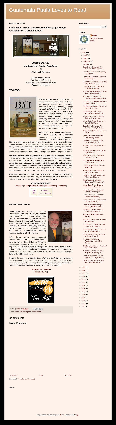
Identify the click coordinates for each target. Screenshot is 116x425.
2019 (84, 285)
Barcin (62, 415)
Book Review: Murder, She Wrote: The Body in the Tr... (95, 107)
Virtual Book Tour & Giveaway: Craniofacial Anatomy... (93, 87)
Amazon (19, 186)
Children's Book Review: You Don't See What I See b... (95, 247)
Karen (94, 35)
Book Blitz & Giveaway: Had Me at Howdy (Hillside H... (95, 102)
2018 (84, 288)
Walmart (62, 186)
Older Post (68, 375)
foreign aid (27, 312)
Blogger (76, 415)
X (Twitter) (45, 269)
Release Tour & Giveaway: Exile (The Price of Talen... (94, 176)
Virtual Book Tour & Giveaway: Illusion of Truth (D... (93, 156)
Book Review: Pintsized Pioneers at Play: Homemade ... (94, 230)
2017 (84, 291)
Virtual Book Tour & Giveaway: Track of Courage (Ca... (93, 191)
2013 (84, 304)
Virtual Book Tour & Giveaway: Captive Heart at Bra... (93, 117)
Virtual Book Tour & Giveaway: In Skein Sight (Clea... (94, 122)
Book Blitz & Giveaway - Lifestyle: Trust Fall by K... (94, 78)
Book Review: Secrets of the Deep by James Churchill (95, 235)
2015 (84, 298)
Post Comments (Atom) (27, 379)
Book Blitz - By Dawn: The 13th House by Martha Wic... (94, 225)
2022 (84, 276)
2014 (84, 301)
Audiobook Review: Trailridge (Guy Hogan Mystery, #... (93, 252)
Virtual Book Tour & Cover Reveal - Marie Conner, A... (94, 201)
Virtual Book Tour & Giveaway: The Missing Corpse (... (93, 186)
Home (41, 375)
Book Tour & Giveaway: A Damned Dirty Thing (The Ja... (95, 82)
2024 (84, 270)
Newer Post (13, 375)
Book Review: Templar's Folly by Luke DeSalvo (94, 151)
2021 (84, 279)
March (85, 58)
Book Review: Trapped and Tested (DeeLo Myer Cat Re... (95, 92)
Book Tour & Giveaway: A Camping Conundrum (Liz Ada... (95, 97)
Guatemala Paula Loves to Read (47, 10)
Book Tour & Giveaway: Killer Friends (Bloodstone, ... (93, 141)
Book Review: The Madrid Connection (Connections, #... (94, 181)
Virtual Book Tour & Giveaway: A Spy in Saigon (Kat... (94, 171)
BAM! (26, 186)
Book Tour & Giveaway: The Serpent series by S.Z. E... (93, 127)
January (86, 64)
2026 (84, 52)
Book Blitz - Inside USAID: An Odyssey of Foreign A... (93, 210)
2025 (84, 267)
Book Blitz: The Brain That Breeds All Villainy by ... (95, 220)
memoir (34, 312)
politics (39, 312)
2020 (84, 282)
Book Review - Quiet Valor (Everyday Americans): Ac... (93, 112)
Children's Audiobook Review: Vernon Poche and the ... (93, 261)
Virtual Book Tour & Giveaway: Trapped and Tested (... (93, 196)
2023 (84, 273)
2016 (84, 294)
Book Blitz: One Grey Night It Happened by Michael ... (93, 137)
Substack (36, 269)
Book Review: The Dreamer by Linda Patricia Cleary (93, 161)
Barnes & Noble (37, 186)
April (85, 55)
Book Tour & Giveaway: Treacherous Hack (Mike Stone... (92, 241)
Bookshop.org (51, 186)
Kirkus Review (41, 272)
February (86, 61)
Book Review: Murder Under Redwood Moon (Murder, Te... (94, 257)
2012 (84, 307)
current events (19, 312)
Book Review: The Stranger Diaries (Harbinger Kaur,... (93, 206)
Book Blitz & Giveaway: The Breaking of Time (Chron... (93, 68)
